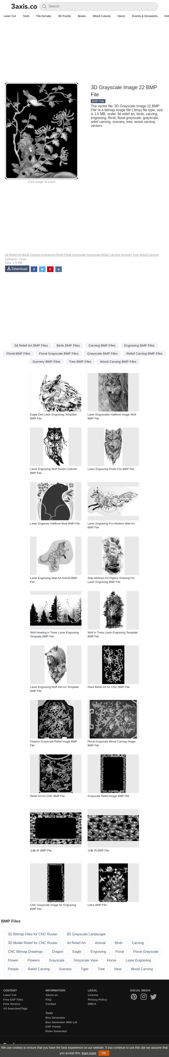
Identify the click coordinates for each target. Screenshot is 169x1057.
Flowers (33, 960)
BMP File (98, 101)
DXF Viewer (53, 1026)
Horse (112, 960)
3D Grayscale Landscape (86, 934)
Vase (118, 969)
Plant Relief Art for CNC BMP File (109, 687)
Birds (25, 255)
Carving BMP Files (101, 345)
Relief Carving (110, 255)
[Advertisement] (84, 51)
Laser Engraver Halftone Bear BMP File (55, 523)
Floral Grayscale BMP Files (58, 353)
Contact (51, 1004)
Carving (35, 255)
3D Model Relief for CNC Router (33, 943)
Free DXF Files (13, 999)
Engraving (48, 255)
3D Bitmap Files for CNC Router (32, 934)
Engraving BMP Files (139, 345)
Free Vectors (11, 1004)
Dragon (57, 951)
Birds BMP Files (68, 345)
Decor (121, 16)
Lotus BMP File (97, 905)
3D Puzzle (64, 16)
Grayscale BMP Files (102, 353)
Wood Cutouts (102, 16)
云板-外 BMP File (41, 850)
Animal (100, 943)
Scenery (126, 255)
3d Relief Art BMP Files (31, 345)
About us (52, 995)
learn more (89, 1053)
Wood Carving (149, 255)
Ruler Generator (56, 1031)
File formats (43, 16)
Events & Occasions (144, 16)
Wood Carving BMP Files (118, 361)
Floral (59, 255)
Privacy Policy (97, 999)
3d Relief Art (13, 255)
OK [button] (104, 1053)
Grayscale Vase (86, 960)
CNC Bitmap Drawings (25, 951)
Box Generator (55, 1017)
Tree (136, 255)
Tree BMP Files (80, 361)
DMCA (92, 1004)
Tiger (85, 969)
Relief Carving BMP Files (144, 353)
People (13, 969)
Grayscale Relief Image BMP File (108, 796)
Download (17, 269)
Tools (26, 16)
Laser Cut (9, 16)
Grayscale (93, 255)
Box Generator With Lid (61, 1022)
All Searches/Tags (15, 1008)
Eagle (77, 951)
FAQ (48, 999)
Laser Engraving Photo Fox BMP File (111, 469)
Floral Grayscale (75, 255)
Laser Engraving (138, 960)
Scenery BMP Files (46, 361)
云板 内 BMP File (98, 850)
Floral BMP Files (18, 353)
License (93, 995)
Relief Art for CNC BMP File (47, 796)
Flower (13, 960)
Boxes (82, 16)
